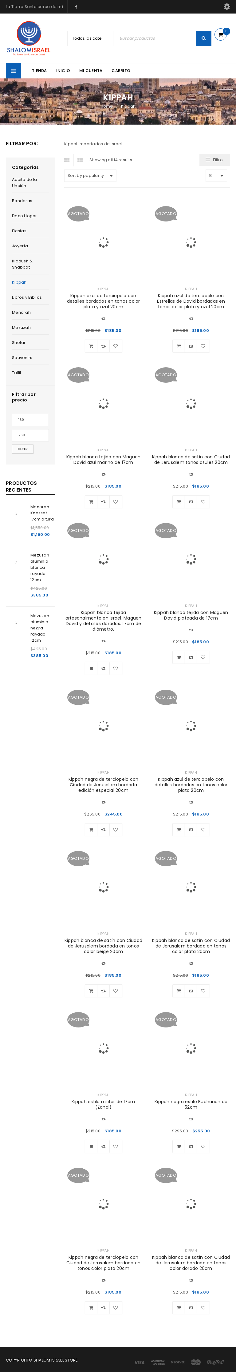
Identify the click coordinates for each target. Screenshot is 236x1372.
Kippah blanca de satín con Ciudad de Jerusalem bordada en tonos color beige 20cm (103, 946)
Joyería (20, 246)
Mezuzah (21, 327)
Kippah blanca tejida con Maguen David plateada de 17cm (191, 615)
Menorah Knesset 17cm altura (42, 513)
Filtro (218, 160)
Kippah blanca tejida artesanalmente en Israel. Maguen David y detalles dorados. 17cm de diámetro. (103, 620)
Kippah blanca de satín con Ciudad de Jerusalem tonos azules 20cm (191, 459)
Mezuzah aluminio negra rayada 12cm (39, 628)
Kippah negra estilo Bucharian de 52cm (191, 1104)
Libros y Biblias (27, 297)
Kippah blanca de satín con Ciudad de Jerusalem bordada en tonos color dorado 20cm (191, 1262)
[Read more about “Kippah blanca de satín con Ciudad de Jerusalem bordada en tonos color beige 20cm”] (91, 991)
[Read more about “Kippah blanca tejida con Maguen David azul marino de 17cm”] (91, 502)
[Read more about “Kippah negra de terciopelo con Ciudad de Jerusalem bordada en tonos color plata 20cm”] (91, 1308)
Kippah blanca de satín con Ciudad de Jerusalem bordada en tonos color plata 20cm (191, 946)
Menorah (21, 312)
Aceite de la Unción (24, 183)
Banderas (22, 201)
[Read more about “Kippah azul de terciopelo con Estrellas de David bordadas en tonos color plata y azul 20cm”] (179, 346)
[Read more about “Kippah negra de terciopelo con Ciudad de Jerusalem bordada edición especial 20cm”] (91, 830)
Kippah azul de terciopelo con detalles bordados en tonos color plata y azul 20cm (103, 301)
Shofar (19, 342)
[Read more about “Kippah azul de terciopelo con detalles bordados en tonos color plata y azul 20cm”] (91, 346)
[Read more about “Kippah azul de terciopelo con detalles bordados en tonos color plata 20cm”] (179, 830)
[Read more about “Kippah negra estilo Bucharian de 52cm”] (179, 1146)
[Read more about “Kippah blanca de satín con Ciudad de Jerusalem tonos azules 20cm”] (179, 502)
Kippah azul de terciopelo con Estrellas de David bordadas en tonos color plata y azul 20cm (191, 301)
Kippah (19, 282)
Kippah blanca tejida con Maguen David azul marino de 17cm (103, 459)
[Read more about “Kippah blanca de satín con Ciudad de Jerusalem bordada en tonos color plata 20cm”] (179, 991)
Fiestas (19, 231)
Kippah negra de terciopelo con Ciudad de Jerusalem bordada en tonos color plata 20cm (103, 1262)
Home (106, 106)
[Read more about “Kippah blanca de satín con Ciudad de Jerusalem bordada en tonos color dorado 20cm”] (179, 1308)
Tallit (17, 373)
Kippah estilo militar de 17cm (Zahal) (103, 1104)
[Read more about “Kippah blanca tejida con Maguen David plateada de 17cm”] (179, 657)
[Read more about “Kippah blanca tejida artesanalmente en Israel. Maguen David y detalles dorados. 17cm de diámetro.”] (91, 668)
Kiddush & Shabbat (22, 264)
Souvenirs (22, 358)
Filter (23, 449)
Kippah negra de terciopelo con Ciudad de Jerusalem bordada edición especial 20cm (104, 784)
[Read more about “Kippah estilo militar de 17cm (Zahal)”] (91, 1146)
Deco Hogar (24, 216)
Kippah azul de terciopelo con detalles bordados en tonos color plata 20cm (191, 784)
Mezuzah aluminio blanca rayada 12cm (39, 567)
